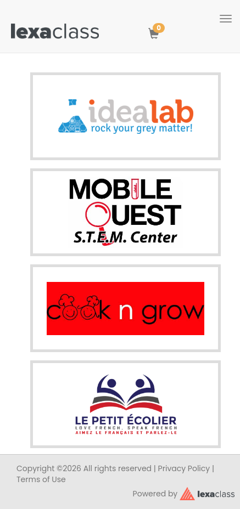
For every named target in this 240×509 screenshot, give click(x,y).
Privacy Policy (184, 468)
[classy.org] (207, 492)
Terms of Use (41, 479)
